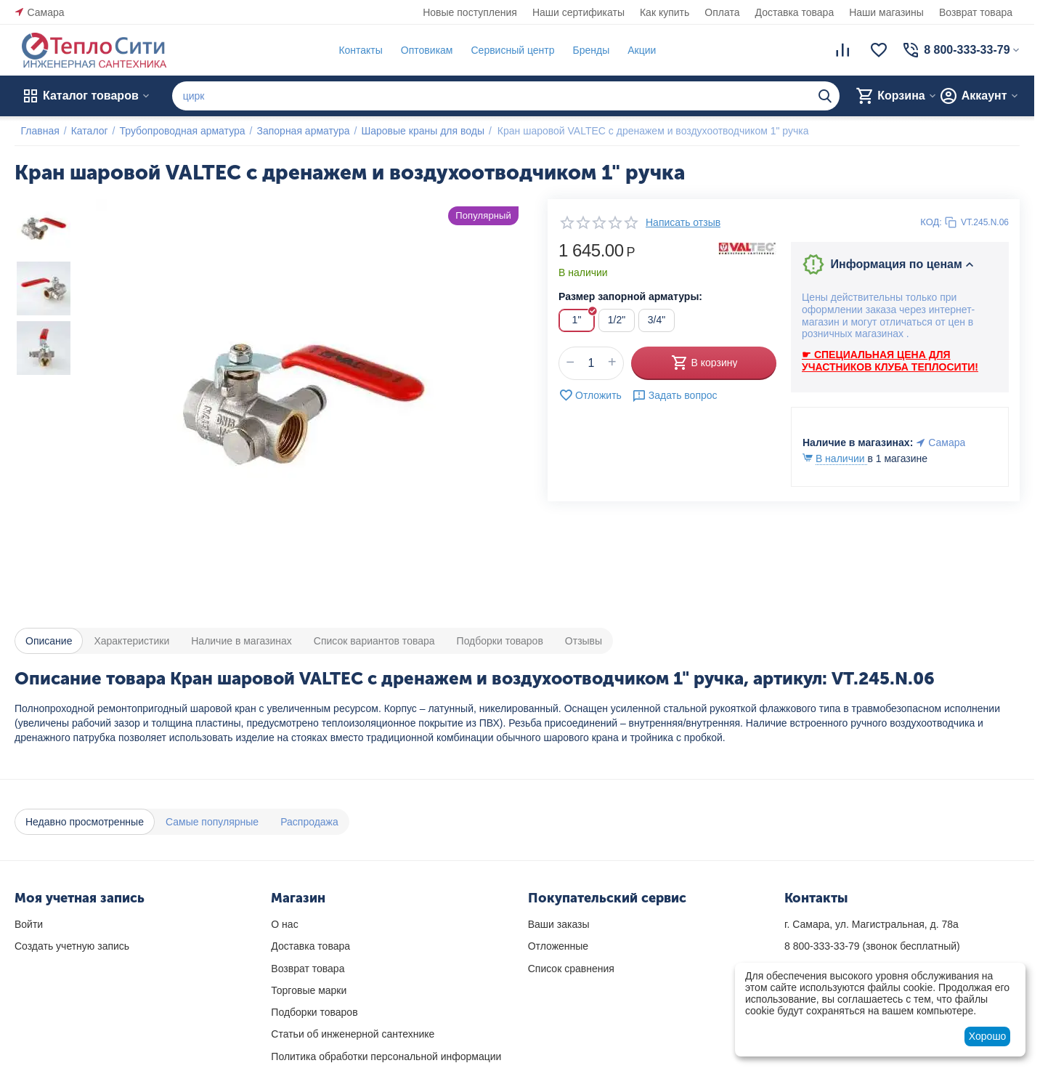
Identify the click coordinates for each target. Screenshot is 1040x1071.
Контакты (354, 50)
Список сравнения (571, 968)
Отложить (590, 395)
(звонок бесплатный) (872, 946)
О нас (284, 924)
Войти (29, 924)
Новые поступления (470, 12)
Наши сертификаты (578, 12)
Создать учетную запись (72, 946)
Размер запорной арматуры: (630, 296)
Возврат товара (975, 12)
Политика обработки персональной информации (386, 1056)
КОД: (931, 222)
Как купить (664, 12)
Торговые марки (308, 990)
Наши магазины (886, 12)
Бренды (585, 50)
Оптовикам (420, 50)
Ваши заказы (559, 924)
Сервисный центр (506, 50)
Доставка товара (794, 12)
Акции (636, 50)
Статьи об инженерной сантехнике (352, 1034)
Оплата (721, 12)
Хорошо (988, 1036)
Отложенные (558, 946)
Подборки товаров (314, 1012)
